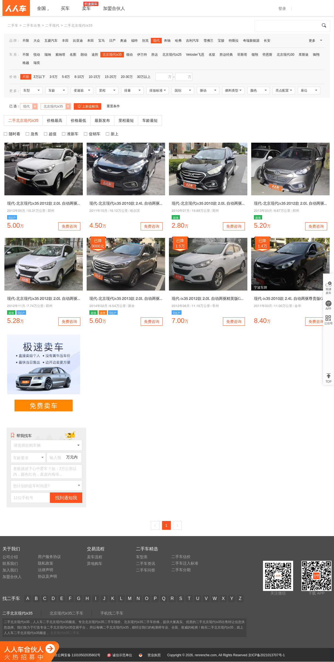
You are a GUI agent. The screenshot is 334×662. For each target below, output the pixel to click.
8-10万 (79, 77)
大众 (36, 41)
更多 (315, 42)
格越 (25, 63)
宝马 (101, 41)
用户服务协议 (49, 556)
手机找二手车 (111, 613)
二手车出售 (32, 25)
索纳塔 (60, 55)
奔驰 (167, 41)
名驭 (212, 55)
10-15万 (94, 77)
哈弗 (178, 41)
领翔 (254, 55)
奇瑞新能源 (251, 41)
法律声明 (45, 570)
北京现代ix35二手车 (67, 613)
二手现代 (52, 25)
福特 (134, 41)
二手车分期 (181, 570)
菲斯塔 (242, 55)
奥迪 (123, 41)
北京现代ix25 (172, 55)
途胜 (95, 55)
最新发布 (102, 120)
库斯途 (303, 55)
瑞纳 (47, 55)
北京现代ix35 (112, 55)
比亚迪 (78, 41)
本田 (90, 41)
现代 (156, 41)
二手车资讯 (145, 563)
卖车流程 (94, 557)
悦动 (36, 55)
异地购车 (94, 563)
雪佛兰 (208, 41)
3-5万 (54, 77)
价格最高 (54, 120)
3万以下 (39, 77)
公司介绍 (10, 557)
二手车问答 (145, 570)
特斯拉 (234, 41)
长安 (267, 41)
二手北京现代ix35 (17, 613)
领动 (129, 55)
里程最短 (126, 120)
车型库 (142, 557)
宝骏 (221, 41)
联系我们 (10, 563)
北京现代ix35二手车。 (66, 633)
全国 (41, 8)
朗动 (84, 55)
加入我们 (10, 570)
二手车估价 (181, 556)
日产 (112, 41)
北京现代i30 (285, 55)
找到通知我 (66, 497)
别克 (145, 41)
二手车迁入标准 (184, 563)
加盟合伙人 (12, 576)
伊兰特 (142, 55)
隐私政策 (45, 563)
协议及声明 (47, 576)
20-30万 (127, 77)
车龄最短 (150, 120)
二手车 (13, 25)
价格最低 (78, 120)
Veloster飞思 (195, 55)
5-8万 (66, 77)
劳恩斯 (267, 55)
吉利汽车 (192, 41)
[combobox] (28, 458)
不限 (25, 41)
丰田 (65, 41)
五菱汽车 (51, 41)
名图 (73, 55)
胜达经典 (226, 55)
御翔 (316, 55)
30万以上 (144, 77)
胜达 (154, 55)
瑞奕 (36, 63)
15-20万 (111, 77)
